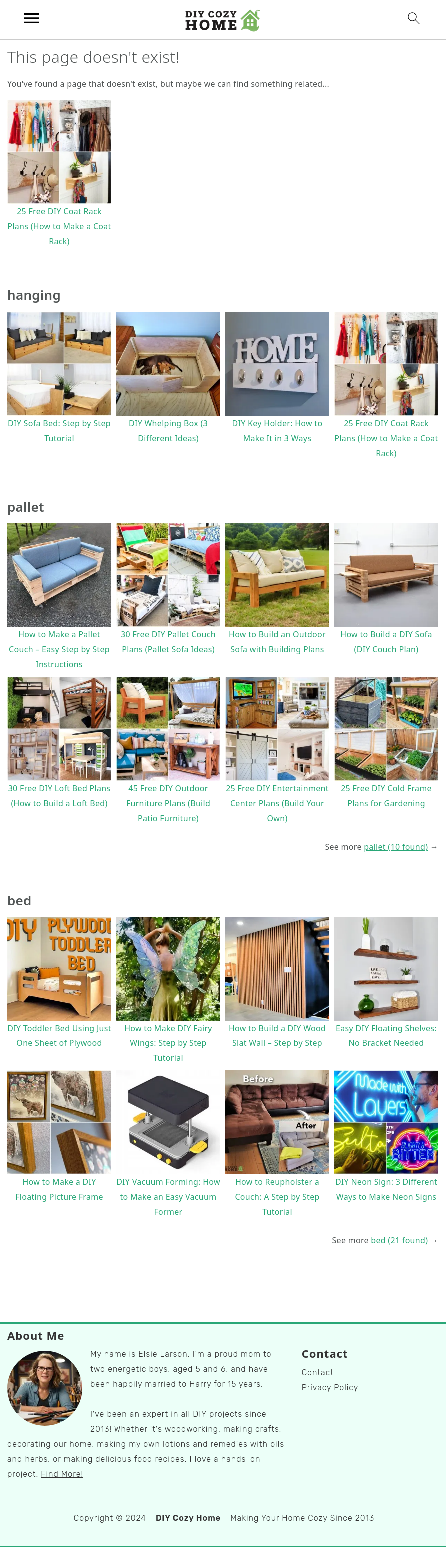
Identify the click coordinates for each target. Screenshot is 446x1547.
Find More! (62, 1474)
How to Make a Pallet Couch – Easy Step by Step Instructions (59, 649)
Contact (318, 1372)
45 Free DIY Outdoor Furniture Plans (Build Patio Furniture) (168, 803)
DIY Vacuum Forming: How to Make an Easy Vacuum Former (168, 1196)
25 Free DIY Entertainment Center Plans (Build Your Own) (277, 803)
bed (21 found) (399, 1240)
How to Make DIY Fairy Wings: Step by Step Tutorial (168, 1043)
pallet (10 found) (396, 846)
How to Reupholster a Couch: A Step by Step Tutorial (277, 1196)
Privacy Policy (330, 1387)
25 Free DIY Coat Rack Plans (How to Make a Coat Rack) (59, 226)
